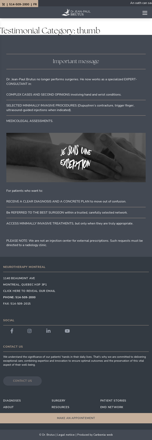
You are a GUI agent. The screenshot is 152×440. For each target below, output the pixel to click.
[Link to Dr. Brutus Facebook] (12, 331)
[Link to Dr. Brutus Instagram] (29, 331)
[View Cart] (3, 4)
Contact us (22, 381)
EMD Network (111, 407)
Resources (60, 407)
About (8, 407)
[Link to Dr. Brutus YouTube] (67, 331)
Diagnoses (12, 401)
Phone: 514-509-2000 (19, 297)
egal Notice (67, 435)
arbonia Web (104, 435)
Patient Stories (113, 401)
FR (35, 4)
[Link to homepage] (76, 12)
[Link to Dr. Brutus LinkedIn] (48, 331)
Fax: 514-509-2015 (17, 304)
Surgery (58, 401)
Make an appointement (76, 418)
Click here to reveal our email (29, 291)
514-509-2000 (19, 4)
